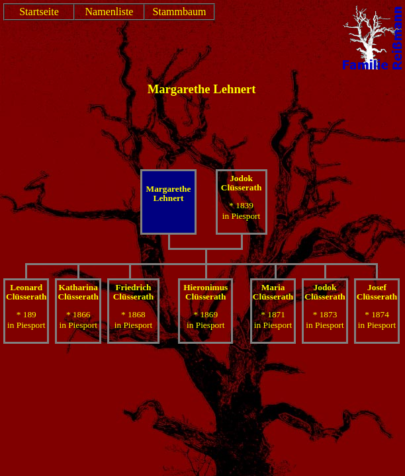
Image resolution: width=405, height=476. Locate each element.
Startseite (39, 11)
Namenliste (109, 11)
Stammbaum (179, 11)
